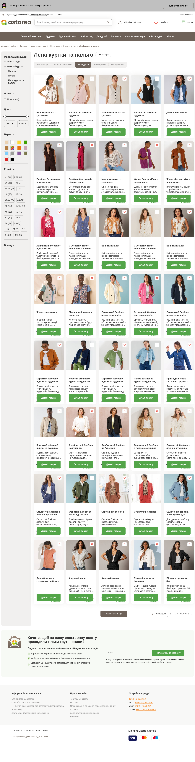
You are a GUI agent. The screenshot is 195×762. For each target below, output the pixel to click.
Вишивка (116, 36)
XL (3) (8, 235)
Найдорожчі (100, 65)
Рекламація (17, 721)
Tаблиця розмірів (137, 710)
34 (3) (8, 177)
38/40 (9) (9, 189)
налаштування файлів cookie (84, 724)
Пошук (108, 22)
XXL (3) (18, 235)
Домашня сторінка (8, 46)
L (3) (7, 229)
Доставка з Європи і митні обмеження (30, 724)
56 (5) (8, 223)
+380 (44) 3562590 (38, 15)
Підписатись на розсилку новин (168, 665)
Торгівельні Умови (79, 710)
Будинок (50, 36)
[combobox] (67, 22)
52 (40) (8, 218)
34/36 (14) (19, 177)
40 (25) (8, 194)
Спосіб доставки (186, 15)
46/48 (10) (20, 206)
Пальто (11, 76)
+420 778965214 (143, 717)
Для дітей (102, 36)
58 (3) (17, 223)
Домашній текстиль (31, 36)
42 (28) (19, 194)
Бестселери (42, 65)
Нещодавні (83, 65)
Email (110, 664)
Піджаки (12, 71)
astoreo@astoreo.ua (146, 721)
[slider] (4, 116)
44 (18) (20, 200)
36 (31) (8, 183)
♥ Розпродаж (155, 36)
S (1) (24, 229)
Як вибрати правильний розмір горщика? (30, 6)
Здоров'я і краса (67, 36)
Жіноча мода (55, 46)
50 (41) (19, 212)
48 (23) (8, 212)
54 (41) (19, 218)
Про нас (74, 714)
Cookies (74, 721)
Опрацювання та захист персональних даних (93, 717)
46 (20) (8, 206)
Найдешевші (117, 65)
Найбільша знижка (63, 65)
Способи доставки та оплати (26, 714)
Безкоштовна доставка (23, 710)
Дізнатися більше (178, 6)
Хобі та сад (86, 36)
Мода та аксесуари (135, 36)
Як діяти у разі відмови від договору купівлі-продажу (38, 717)
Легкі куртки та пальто (16, 81)
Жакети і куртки (69, 46)
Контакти (74, 728)
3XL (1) (20, 189)
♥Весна (170, 36)
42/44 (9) (9, 200)
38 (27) (19, 183)
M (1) (15, 229)
